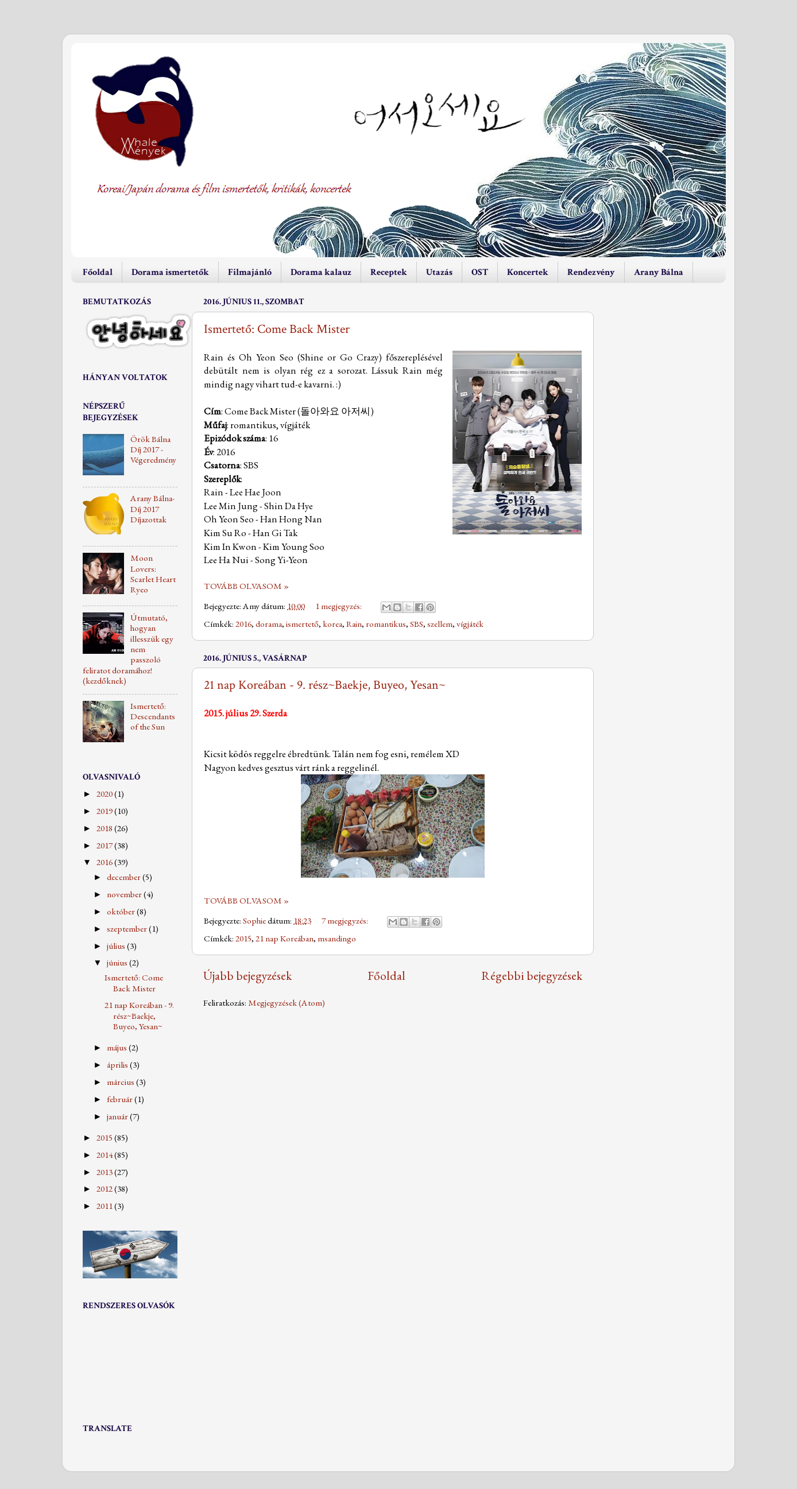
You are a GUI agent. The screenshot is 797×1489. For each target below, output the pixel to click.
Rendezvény (591, 272)
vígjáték (469, 624)
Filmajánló (250, 272)
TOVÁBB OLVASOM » (246, 586)
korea (332, 624)
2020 (105, 794)
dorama (269, 624)
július (117, 946)
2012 (105, 1189)
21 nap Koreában (285, 938)
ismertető (302, 624)
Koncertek (527, 272)
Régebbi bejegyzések (531, 975)
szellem (439, 624)
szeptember (128, 928)
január (118, 1116)
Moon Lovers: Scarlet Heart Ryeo (153, 573)
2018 (105, 828)
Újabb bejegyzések (247, 975)
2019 (105, 811)
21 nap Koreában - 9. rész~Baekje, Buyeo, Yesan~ (325, 685)
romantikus (386, 624)
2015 (243, 938)
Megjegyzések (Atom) (286, 1003)
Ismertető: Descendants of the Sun (152, 716)
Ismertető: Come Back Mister (277, 329)
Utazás (439, 272)
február (120, 1099)
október (122, 911)
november (125, 894)
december (124, 877)
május (118, 1047)
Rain (354, 624)
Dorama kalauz (321, 272)
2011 (105, 1206)
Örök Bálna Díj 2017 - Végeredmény (153, 449)
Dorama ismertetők (170, 272)
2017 (105, 845)
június (118, 962)
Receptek (388, 272)
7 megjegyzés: (346, 920)
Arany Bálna (658, 272)
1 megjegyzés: (339, 606)
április (118, 1065)
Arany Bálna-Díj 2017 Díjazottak (152, 509)
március (121, 1082)
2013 (105, 1172)
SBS (416, 624)
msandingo (337, 938)
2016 (243, 624)
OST (479, 272)
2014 (105, 1155)
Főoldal (98, 272)
